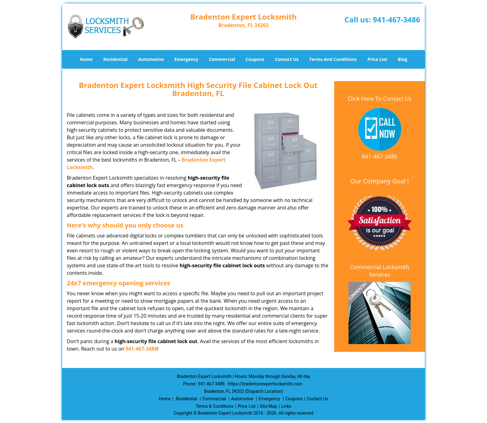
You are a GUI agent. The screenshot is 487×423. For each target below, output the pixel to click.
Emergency (186, 59)
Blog (402, 59)
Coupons (255, 59)
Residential (115, 59)
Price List (377, 59)
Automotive (151, 59)
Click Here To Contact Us (379, 98)
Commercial (222, 59)
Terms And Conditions (333, 59)
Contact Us (286, 59)
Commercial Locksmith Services (379, 270)
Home (86, 59)
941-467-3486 (396, 19)
